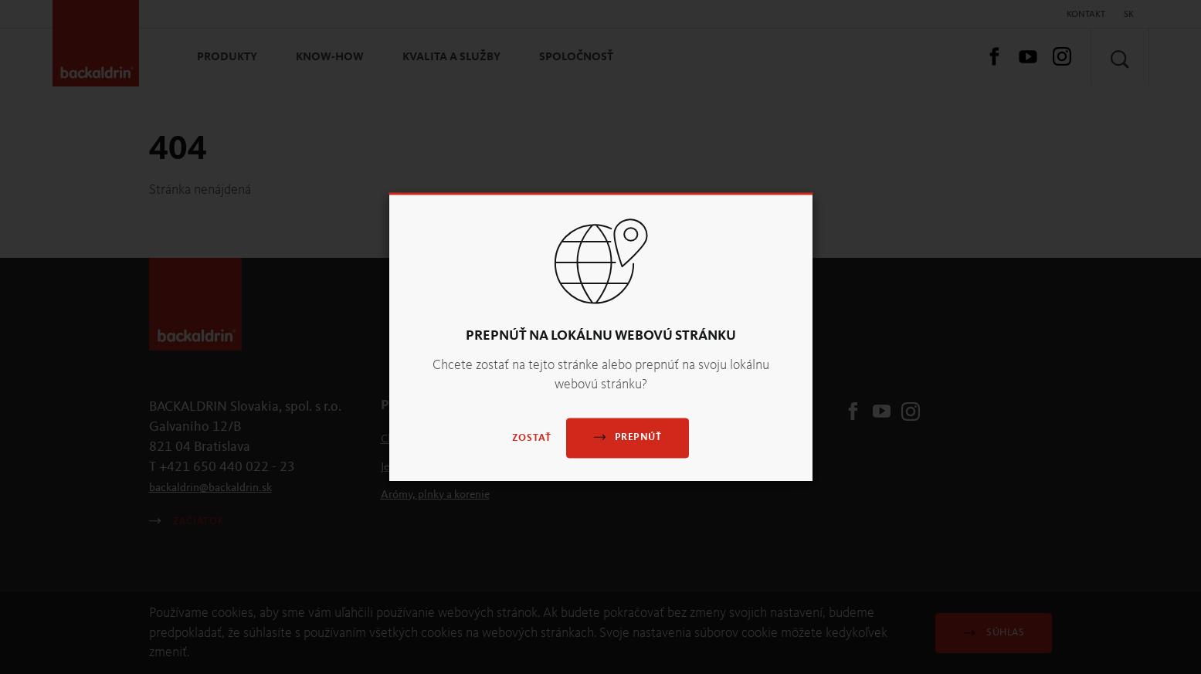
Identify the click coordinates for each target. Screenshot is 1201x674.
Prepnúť (628, 437)
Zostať (531, 439)
